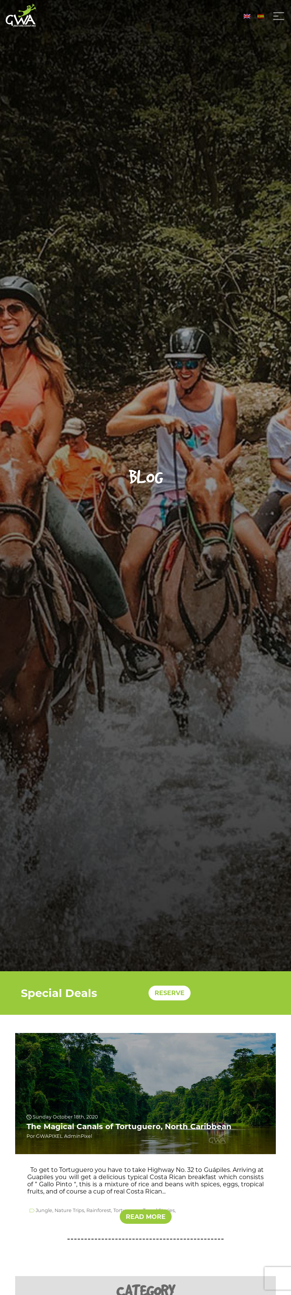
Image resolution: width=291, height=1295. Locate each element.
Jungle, (44, 1210)
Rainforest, (99, 1210)
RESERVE (170, 993)
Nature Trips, (70, 1210)
